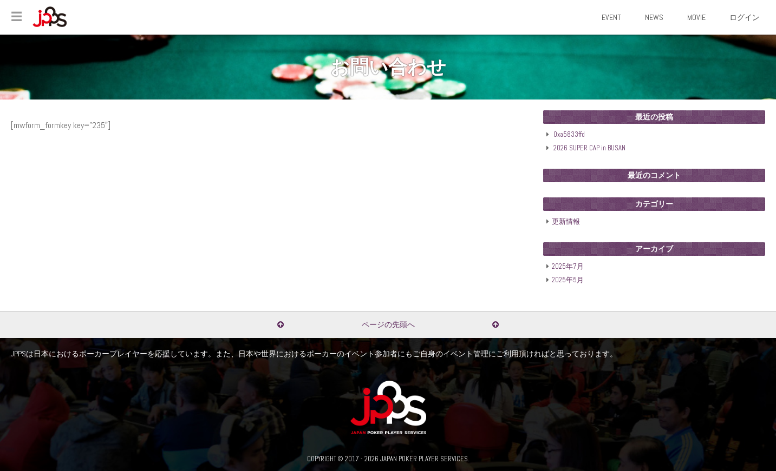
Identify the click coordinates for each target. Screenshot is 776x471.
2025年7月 (568, 266)
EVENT (611, 17)
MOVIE (696, 17)
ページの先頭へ (388, 324)
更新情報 (566, 221)
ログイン (744, 17)
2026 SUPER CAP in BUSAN (589, 148)
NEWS (654, 17)
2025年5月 (568, 280)
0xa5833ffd (569, 134)
